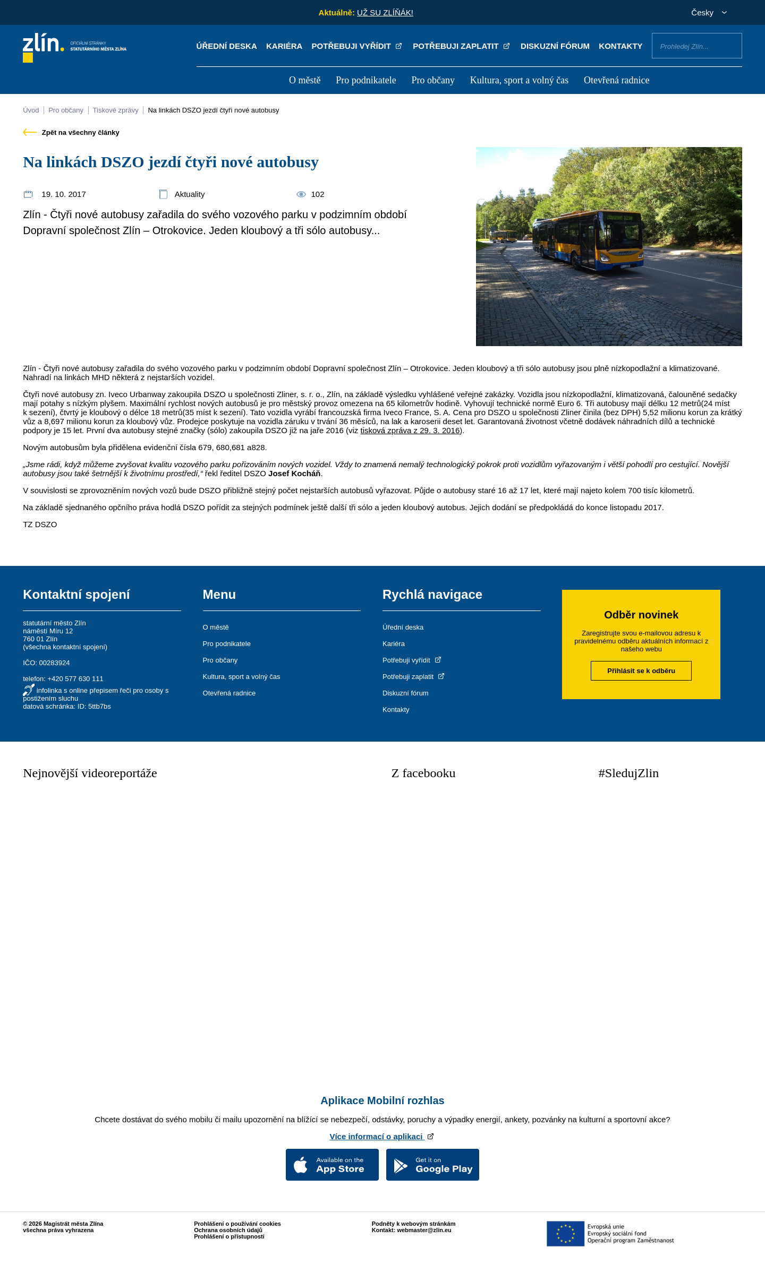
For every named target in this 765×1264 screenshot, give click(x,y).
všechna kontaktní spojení (65, 647)
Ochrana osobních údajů (228, 1230)
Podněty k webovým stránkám (414, 1223)
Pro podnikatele (366, 80)
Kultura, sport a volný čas (519, 80)
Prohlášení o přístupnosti (229, 1236)
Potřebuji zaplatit (462, 45)
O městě (304, 80)
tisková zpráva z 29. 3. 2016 (410, 430)
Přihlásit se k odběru (641, 671)
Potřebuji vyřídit (358, 45)
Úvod (31, 110)
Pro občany (432, 80)
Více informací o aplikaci (382, 1136)
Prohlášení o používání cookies (237, 1223)
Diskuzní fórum (555, 45)
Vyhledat (730, 45)
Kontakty (620, 45)
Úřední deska (227, 45)
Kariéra (284, 45)
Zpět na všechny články (71, 132)
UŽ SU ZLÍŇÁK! (385, 12)
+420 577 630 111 (75, 679)
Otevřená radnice (616, 80)
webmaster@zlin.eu (424, 1230)
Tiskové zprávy (116, 110)
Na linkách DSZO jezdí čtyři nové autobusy (213, 110)
